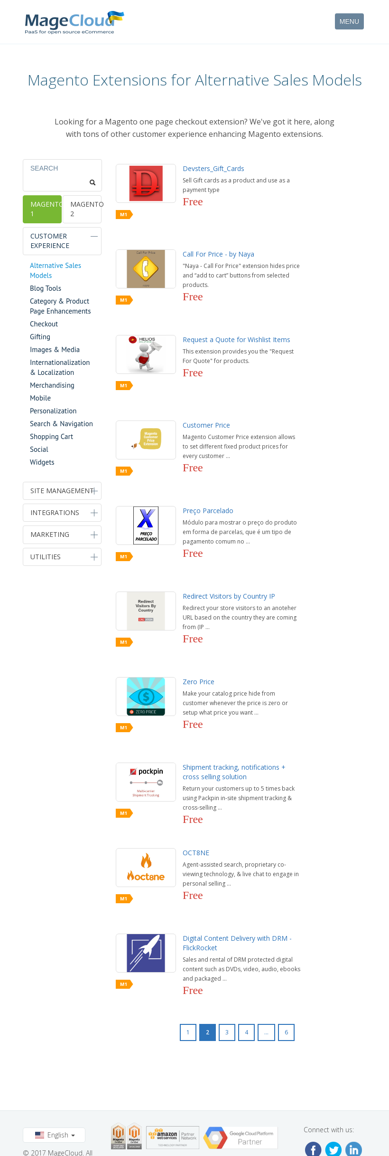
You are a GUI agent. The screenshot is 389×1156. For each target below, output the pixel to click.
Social (39, 449)
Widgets (42, 462)
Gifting (40, 336)
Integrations (54, 512)
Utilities (45, 556)
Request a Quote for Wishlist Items (236, 339)
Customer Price (206, 425)
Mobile (40, 397)
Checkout (44, 323)
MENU (349, 21)
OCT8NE (196, 852)
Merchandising (52, 385)
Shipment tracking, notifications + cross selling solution (234, 772)
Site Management (62, 490)
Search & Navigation (61, 423)
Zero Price (198, 681)
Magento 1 (45, 209)
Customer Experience (49, 240)
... (266, 1032)
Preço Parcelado (208, 510)
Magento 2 (85, 209)
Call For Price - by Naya (218, 253)
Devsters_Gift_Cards (213, 168)
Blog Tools (45, 288)
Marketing (49, 534)
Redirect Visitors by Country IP (229, 596)
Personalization (53, 410)
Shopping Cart (51, 436)
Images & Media (55, 349)
